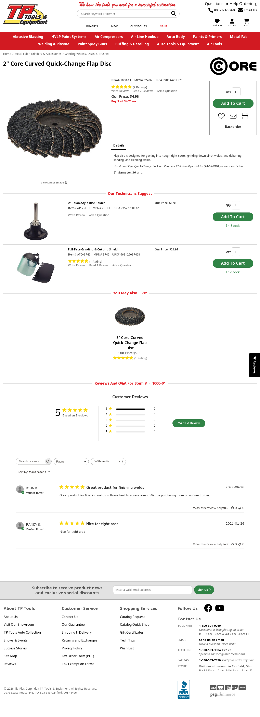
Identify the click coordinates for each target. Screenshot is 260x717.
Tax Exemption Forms (78, 664)
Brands (92, 26)
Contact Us (70, 617)
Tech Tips (127, 640)
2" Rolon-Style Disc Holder (86, 203)
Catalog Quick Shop (135, 624)
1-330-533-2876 (210, 660)
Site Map (10, 656)
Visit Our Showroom (19, 624)
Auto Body (176, 36)
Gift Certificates (132, 632)
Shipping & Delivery (77, 632)
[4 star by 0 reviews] (130, 415)
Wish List (127, 648)
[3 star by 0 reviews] (130, 420)
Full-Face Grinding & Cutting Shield (93, 249)
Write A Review (189, 423)
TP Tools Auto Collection (22, 632)
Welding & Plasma (53, 44)
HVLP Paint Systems (69, 36)
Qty (228, 92)
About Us (11, 617)
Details (118, 145)
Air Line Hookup (144, 36)
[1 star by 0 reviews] (130, 432)
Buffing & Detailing (132, 44)
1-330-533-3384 (210, 650)
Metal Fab (238, 36)
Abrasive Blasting (28, 36)
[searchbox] (30, 461)
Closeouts (138, 26)
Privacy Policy (72, 648)
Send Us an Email (211, 640)
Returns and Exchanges (79, 640)
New (114, 26)
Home (7, 54)
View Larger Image (54, 182)
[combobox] (71, 461)
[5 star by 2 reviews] (130, 409)
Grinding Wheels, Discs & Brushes (87, 54)
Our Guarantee (73, 624)
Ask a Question (167, 91)
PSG (222, 695)
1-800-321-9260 (210, 626)
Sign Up (204, 590)
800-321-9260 (221, 10)
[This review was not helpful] (239, 508)
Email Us (247, 10)
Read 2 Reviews (142, 91)
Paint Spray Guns (92, 44)
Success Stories (15, 648)
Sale (163, 26)
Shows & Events (16, 640)
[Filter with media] (108, 461)
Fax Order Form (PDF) (78, 656)
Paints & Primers (207, 36)
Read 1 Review (98, 265)
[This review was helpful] (232, 508)
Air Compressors (109, 36)
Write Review (120, 91)
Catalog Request (132, 617)
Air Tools (214, 44)
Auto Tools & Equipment (178, 44)
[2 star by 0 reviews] (130, 426)
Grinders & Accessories (46, 54)
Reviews (10, 664)
